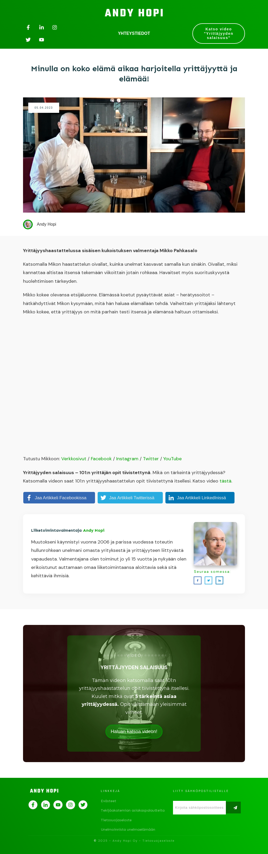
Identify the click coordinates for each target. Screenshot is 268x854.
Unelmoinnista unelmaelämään (128, 829)
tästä (225, 481)
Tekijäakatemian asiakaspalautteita (133, 810)
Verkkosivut (73, 459)
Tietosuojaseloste (116, 820)
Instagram (127, 459)
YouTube (172, 459)
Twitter (151, 459)
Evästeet (108, 801)
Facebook (101, 459)
